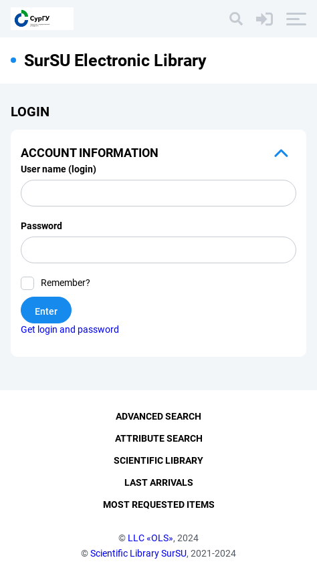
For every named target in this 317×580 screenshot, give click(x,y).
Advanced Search (158, 416)
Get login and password (70, 329)
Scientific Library (158, 460)
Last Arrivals (158, 482)
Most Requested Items (159, 504)
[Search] (236, 18)
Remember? (65, 282)
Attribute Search (159, 438)
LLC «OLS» (150, 538)
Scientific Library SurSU (138, 553)
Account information (89, 153)
